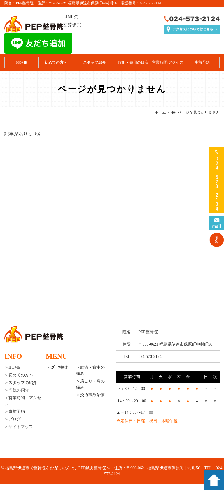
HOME (21, 62)
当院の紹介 (18, 390)
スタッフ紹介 (94, 62)
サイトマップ (20, 427)
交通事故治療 (92, 395)
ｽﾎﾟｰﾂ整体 (59, 367)
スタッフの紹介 (22, 382)
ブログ (14, 419)
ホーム (160, 112)
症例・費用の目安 (133, 62)
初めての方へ (56, 62)
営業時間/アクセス (167, 62)
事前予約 (202, 62)
